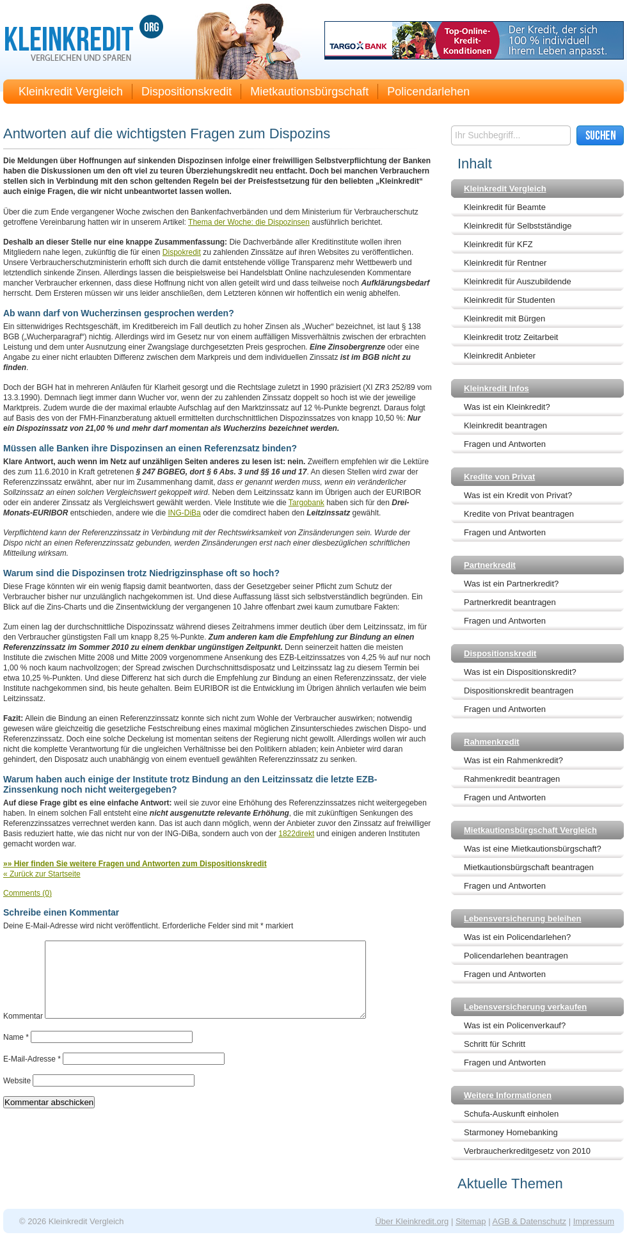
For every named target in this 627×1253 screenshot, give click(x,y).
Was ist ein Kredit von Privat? (518, 495)
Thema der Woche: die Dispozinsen (249, 222)
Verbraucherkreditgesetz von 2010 (527, 1151)
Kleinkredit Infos (496, 388)
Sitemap (471, 1221)
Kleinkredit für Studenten (509, 300)
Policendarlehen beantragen (516, 955)
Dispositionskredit (186, 91)
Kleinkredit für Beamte (505, 207)
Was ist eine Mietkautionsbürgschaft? (532, 848)
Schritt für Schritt (494, 1044)
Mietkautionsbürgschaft (309, 91)
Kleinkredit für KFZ (498, 244)
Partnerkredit (490, 565)
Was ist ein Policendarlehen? (517, 937)
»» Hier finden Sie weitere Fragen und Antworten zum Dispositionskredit (135, 863)
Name (16, 1052)
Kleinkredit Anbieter (500, 355)
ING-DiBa (184, 512)
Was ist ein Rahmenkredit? (513, 760)
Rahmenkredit (492, 742)
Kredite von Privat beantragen (519, 514)
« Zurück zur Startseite (42, 873)
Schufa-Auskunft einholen (511, 1114)
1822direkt (296, 833)
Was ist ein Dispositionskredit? (520, 672)
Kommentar (23, 1031)
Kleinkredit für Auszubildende (517, 281)
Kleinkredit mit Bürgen (504, 318)
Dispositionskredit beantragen (518, 690)
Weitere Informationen (508, 1095)
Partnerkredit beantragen (510, 602)
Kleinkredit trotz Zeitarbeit (511, 337)
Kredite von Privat (499, 476)
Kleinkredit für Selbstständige (517, 225)
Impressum (593, 1221)
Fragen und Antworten (505, 444)
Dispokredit (182, 252)
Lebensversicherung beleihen (523, 918)
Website (17, 1096)
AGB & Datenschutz (529, 1221)
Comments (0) (27, 893)
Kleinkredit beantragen (505, 425)
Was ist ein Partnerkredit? (511, 583)
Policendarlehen (428, 91)
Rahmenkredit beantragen (512, 779)
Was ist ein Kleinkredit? (507, 407)
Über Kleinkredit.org (411, 1221)
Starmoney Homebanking (511, 1132)
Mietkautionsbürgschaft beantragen (529, 867)
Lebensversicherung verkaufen (525, 1007)
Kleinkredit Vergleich (71, 91)
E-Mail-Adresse (32, 1074)
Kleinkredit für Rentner (505, 263)
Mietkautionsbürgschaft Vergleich (530, 830)
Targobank (306, 502)
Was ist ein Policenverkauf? (515, 1025)
